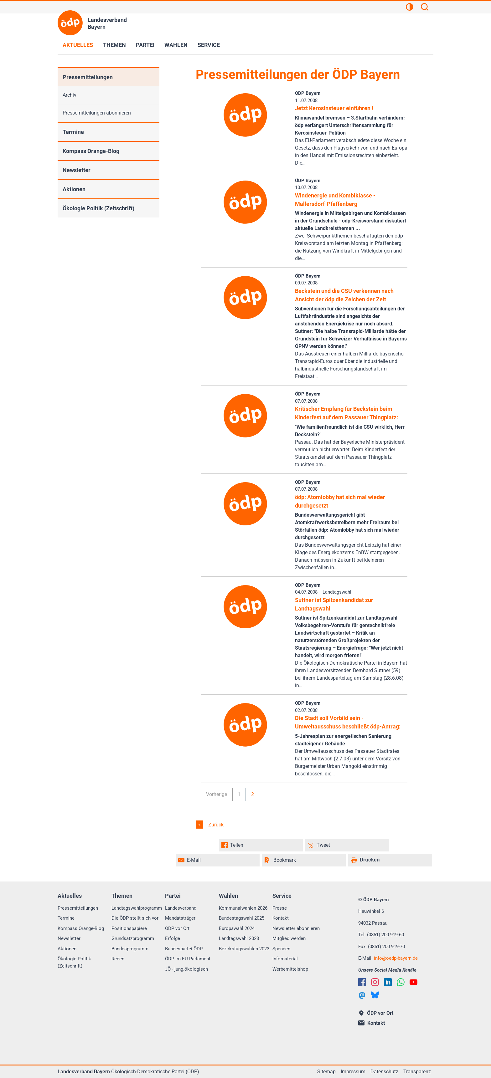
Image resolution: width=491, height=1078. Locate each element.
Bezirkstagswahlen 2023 (244, 949)
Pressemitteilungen (88, 77)
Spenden (281, 949)
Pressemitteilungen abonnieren (97, 113)
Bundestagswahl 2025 (241, 918)
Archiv (69, 95)
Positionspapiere (129, 928)
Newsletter (76, 170)
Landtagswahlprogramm (136, 908)
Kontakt (280, 918)
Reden (117, 959)
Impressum (353, 1072)
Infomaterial (285, 959)
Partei (145, 45)
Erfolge (172, 938)
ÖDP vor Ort (177, 928)
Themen (114, 45)
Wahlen (176, 45)
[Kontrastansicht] (409, 8)
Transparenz (417, 1072)
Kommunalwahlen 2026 (243, 908)
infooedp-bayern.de (396, 958)
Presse (279, 908)
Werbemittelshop (290, 969)
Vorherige (216, 794)
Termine (73, 132)
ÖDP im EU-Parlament (187, 959)
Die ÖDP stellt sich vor (134, 918)
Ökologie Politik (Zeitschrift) (98, 208)
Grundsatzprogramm (132, 938)
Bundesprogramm (129, 949)
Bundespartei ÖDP (184, 949)
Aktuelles (78, 45)
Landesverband (180, 908)
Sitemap (326, 1072)
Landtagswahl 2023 (239, 938)
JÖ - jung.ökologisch (186, 969)
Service (209, 45)
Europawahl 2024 (237, 928)
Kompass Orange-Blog (91, 151)
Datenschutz (384, 1072)
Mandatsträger (180, 918)
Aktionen (74, 189)
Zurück (215, 825)
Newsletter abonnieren (296, 928)
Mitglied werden (289, 938)
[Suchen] (424, 8)
